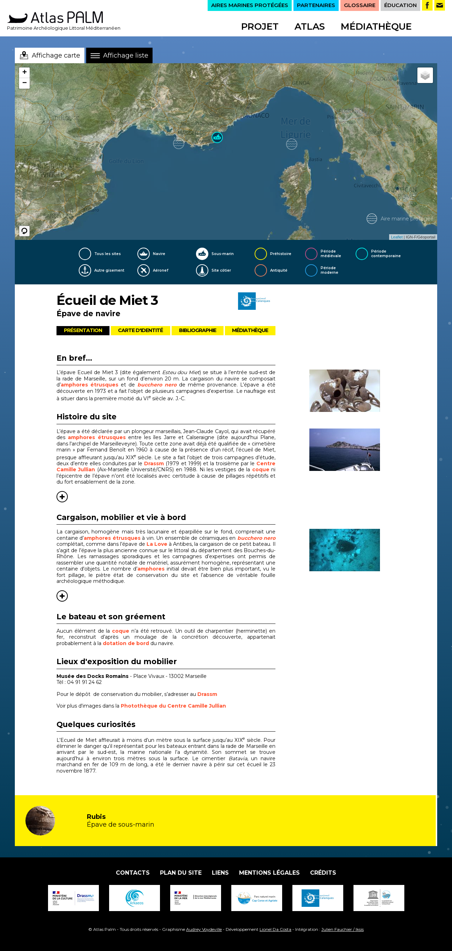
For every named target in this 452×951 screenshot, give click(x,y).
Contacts (133, 872)
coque (261, 469)
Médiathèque (376, 26)
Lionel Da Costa (275, 929)
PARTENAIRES (316, 5)
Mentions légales (269, 872)
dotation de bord (126, 643)
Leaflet (397, 237)
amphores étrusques (89, 385)
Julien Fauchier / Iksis (342, 929)
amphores (151, 569)
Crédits (323, 872)
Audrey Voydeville (204, 929)
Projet (260, 26)
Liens (220, 872)
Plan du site (181, 872)
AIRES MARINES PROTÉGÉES (249, 5)
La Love (157, 544)
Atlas (310, 26)
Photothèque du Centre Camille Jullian (173, 706)
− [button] (24, 83)
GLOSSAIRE (359, 5)
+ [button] (24, 72)
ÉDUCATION (400, 5)
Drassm (155, 463)
